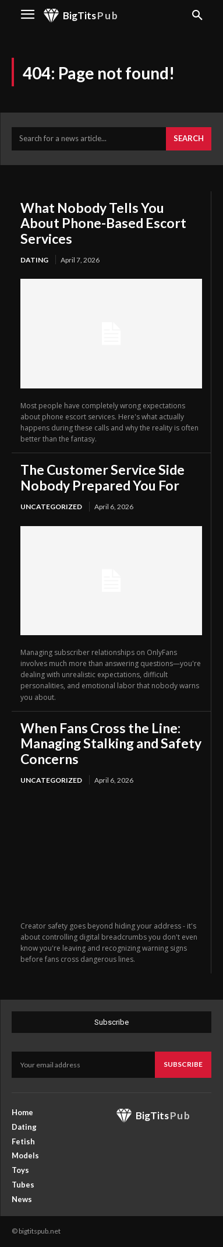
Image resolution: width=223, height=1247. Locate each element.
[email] (83, 1064)
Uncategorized (51, 506)
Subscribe (183, 1064)
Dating (34, 259)
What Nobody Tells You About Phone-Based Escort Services (103, 223)
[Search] (188, 138)
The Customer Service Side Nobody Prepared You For (102, 477)
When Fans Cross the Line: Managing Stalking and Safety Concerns (110, 743)
